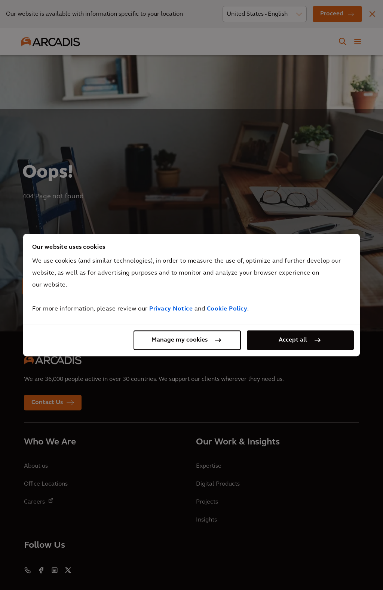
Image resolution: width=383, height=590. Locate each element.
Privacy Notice (171, 309)
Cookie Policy (227, 309)
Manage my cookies (179, 340)
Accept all (293, 340)
